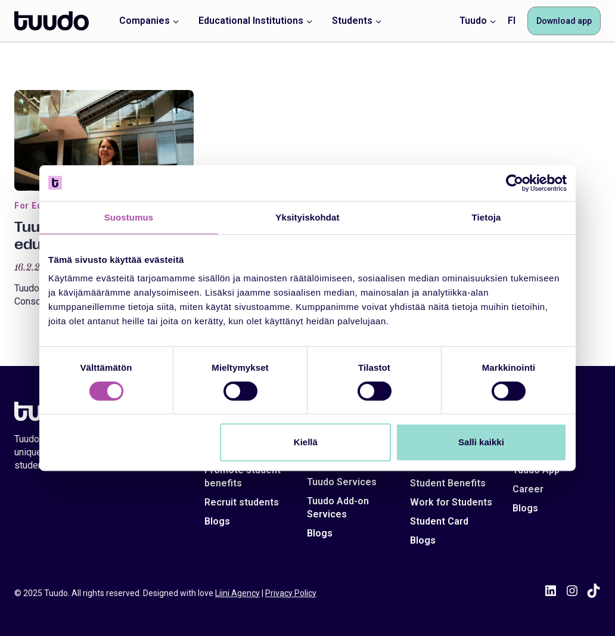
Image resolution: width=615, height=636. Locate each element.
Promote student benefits (242, 476)
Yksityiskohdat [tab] (307, 217)
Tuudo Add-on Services (338, 507)
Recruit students (241, 502)
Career (527, 489)
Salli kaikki (481, 442)
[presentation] (104, 140)
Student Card (439, 521)
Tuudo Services (342, 482)
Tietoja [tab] (486, 217)
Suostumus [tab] (129, 217)
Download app (564, 21)
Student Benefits (448, 483)
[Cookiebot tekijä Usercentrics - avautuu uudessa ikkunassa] (514, 183)
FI (511, 20)
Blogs (217, 521)
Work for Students (451, 502)
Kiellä (306, 442)
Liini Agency (237, 593)
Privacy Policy (290, 593)
